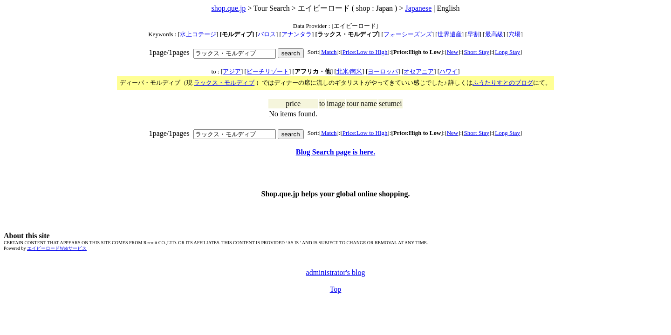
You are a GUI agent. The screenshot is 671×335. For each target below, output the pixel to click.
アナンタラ (296, 34)
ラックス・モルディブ (224, 82)
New (453, 51)
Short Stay (476, 51)
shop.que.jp (229, 8)
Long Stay (507, 51)
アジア (232, 71)
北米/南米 (349, 71)
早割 (473, 34)
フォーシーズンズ (407, 34)
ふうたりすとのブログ (502, 82)
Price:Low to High (365, 51)
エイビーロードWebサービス (57, 248)
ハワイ (448, 71)
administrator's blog (335, 272)
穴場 (514, 34)
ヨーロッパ (383, 71)
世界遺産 (450, 34)
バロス (267, 34)
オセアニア (419, 71)
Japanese (418, 8)
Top (336, 289)
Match (328, 51)
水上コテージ (198, 34)
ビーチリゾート (267, 71)
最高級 (494, 34)
